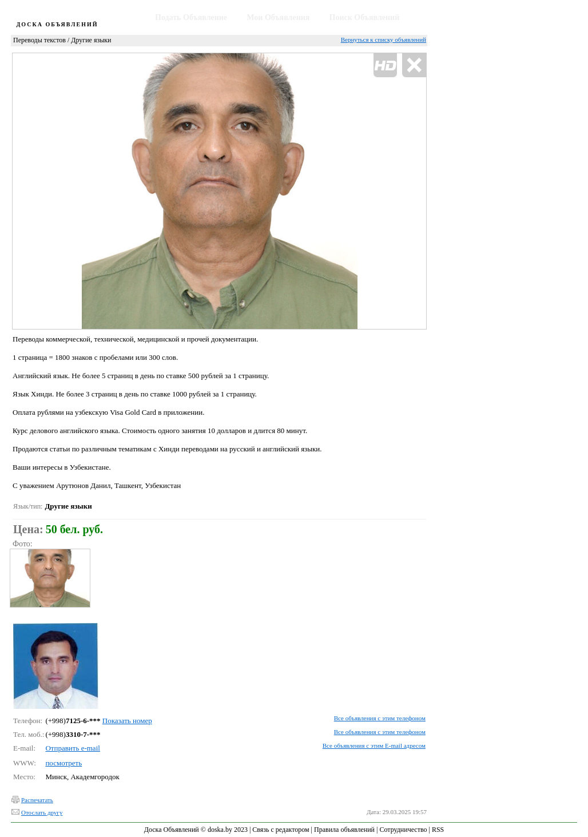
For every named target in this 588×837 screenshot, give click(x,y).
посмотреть (63, 763)
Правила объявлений (344, 830)
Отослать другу (41, 812)
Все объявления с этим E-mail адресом (374, 745)
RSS (438, 830)
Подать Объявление (191, 17)
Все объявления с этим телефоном (380, 718)
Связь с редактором (280, 830)
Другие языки (91, 40)
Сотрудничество (403, 830)
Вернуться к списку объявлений (383, 39)
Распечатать (37, 799)
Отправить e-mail (72, 748)
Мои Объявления (278, 17)
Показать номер (127, 720)
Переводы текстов (39, 40)
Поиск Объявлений (364, 17)
